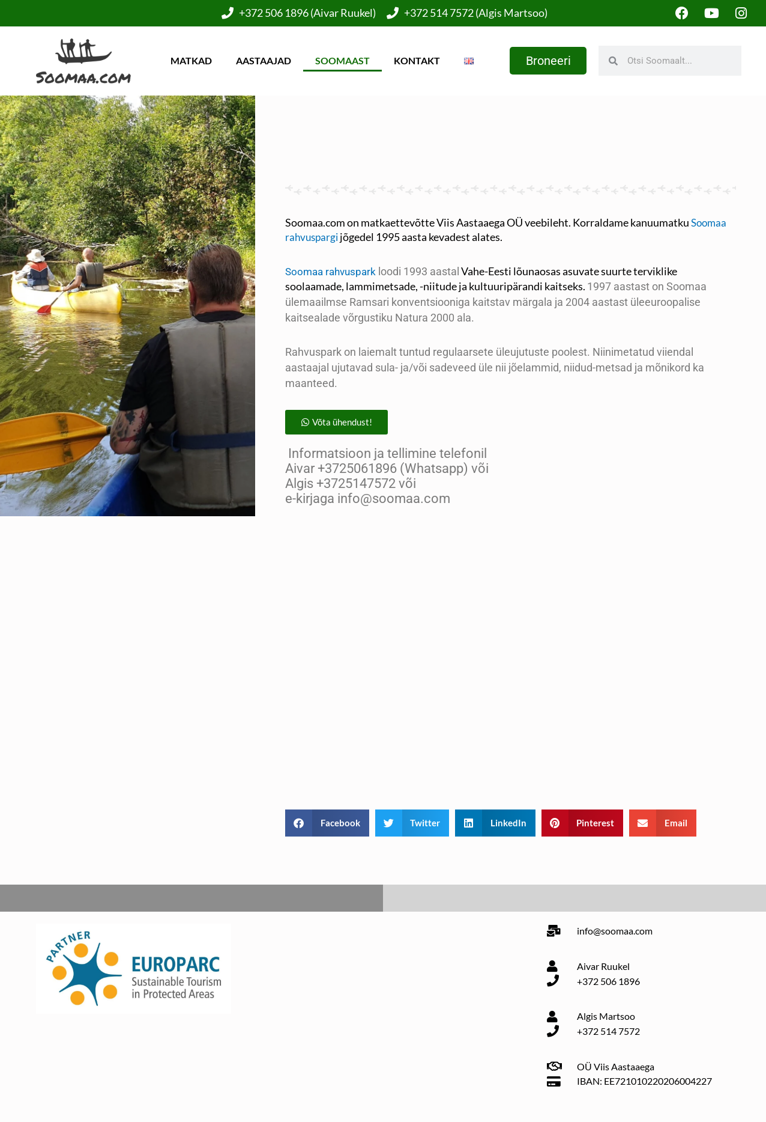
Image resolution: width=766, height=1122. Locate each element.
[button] (338, 424)
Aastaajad (261, 61)
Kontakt (415, 61)
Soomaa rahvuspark (333, 272)
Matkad (189, 61)
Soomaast (340, 61)
